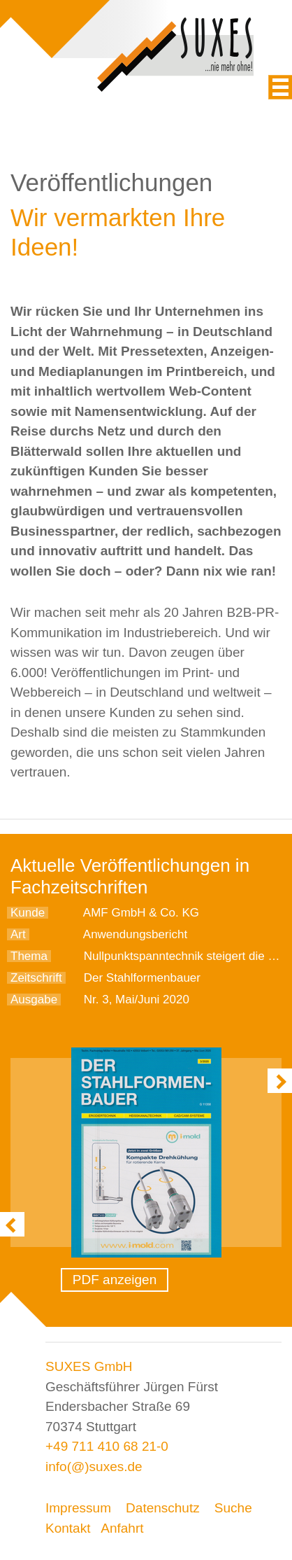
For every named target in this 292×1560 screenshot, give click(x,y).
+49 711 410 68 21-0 (106, 1446)
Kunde (27, 913)
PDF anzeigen (114, 1279)
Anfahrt (122, 1528)
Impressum (78, 1507)
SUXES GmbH (89, 1366)
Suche (233, 1507)
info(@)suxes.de (94, 1466)
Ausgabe (33, 999)
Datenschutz (163, 1507)
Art (18, 934)
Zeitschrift (36, 978)
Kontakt (67, 1528)
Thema (29, 956)
